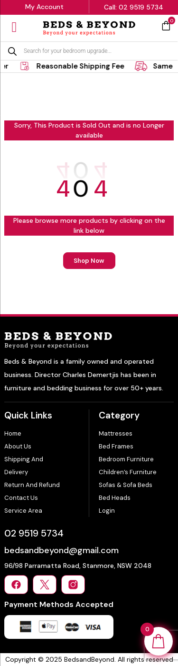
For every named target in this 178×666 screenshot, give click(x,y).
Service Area (23, 511)
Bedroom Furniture (126, 459)
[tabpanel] (77, 66)
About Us (17, 446)
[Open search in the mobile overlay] (89, 50)
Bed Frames (116, 446)
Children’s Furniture (128, 472)
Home (12, 433)
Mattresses (115, 433)
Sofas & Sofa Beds (125, 485)
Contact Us (21, 498)
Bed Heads (115, 498)
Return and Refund (32, 485)
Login (107, 511)
